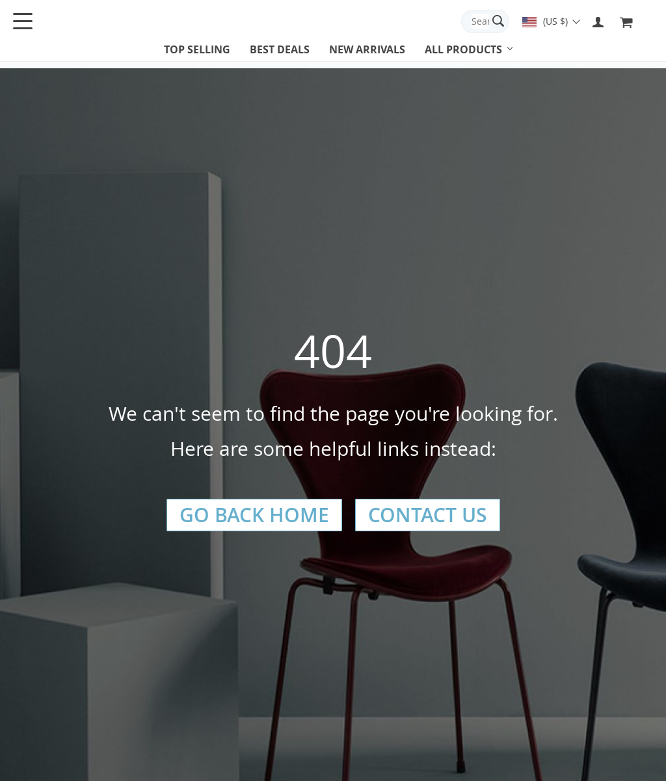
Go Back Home (254, 515)
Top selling (197, 49)
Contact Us (427, 515)
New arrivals (367, 49)
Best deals (280, 49)
